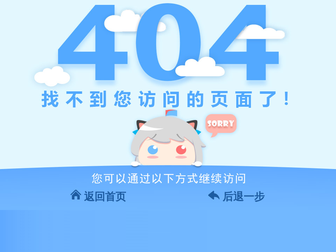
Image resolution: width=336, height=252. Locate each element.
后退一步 (244, 196)
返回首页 (105, 196)
